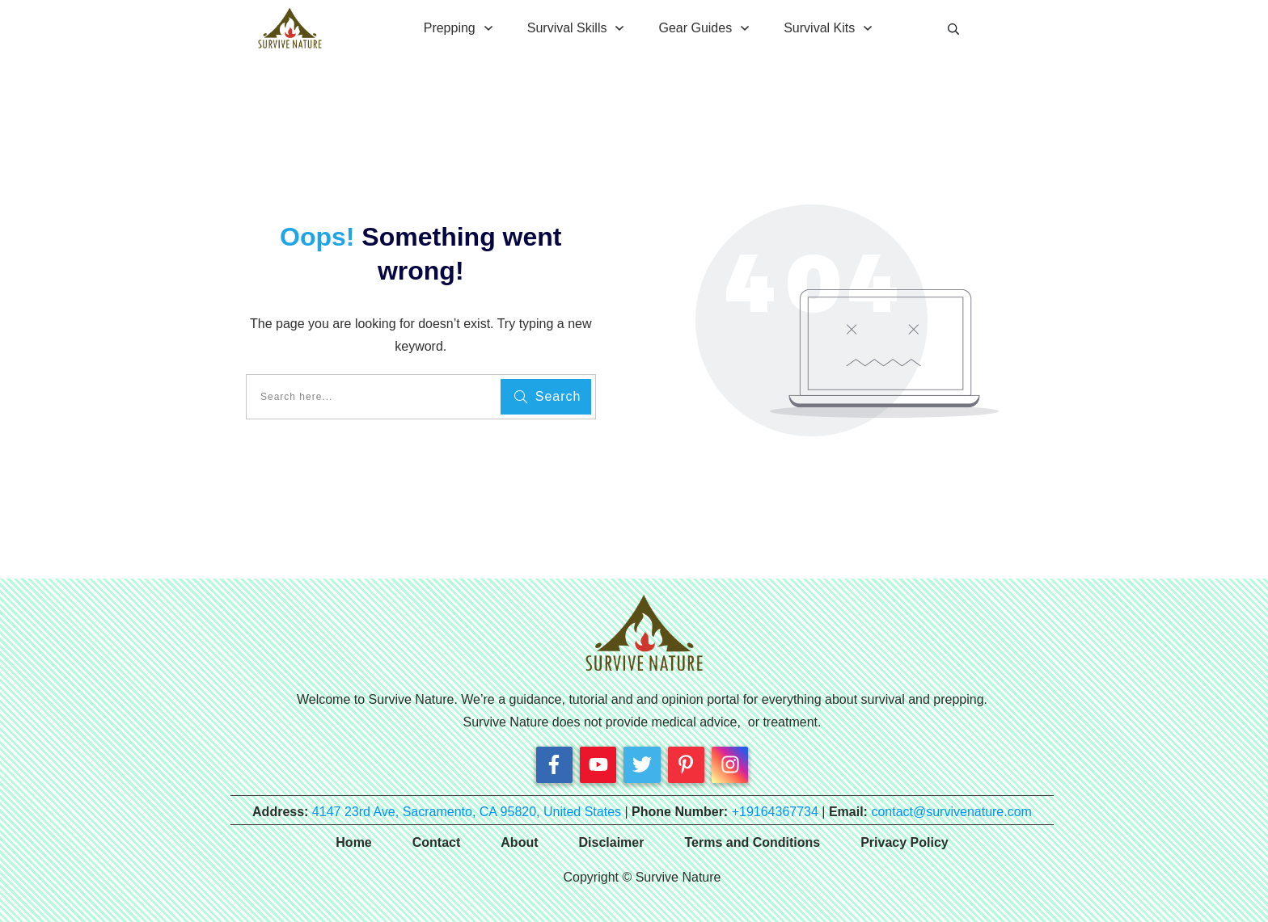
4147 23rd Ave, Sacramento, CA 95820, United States (466, 812)
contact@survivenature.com (951, 812)
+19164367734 (775, 812)
